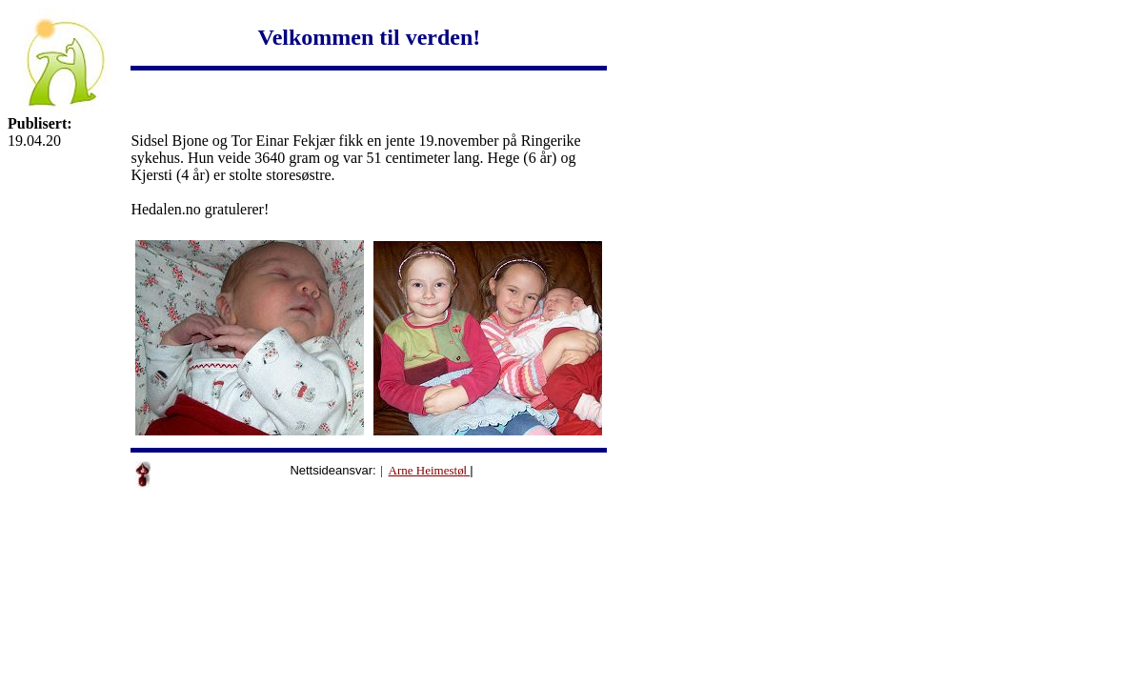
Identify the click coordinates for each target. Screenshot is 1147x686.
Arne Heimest (423, 470)
